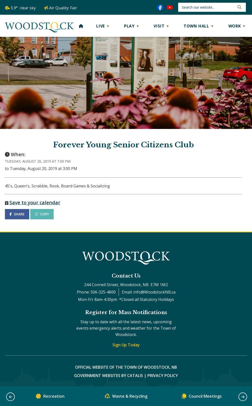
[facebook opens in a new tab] (160, 7)
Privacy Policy (162, 375)
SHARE (17, 214)
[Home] (81, 26)
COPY (42, 214)
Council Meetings (202, 397)
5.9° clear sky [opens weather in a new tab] (23, 8)
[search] (207, 7)
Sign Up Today (126, 345)
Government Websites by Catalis (108, 375)
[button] (238, 7)
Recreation (50, 397)
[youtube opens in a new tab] (170, 7)
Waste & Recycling (126, 397)
